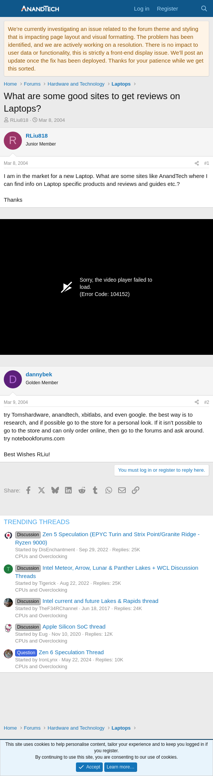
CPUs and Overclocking (41, 556)
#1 (206, 163)
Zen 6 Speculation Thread (59, 652)
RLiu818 (19, 120)
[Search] (204, 8)
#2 (206, 402)
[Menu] (10, 8)
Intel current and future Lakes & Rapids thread (86, 601)
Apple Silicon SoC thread (60, 626)
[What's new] (189, 8)
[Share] (197, 163)
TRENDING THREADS (36, 522)
